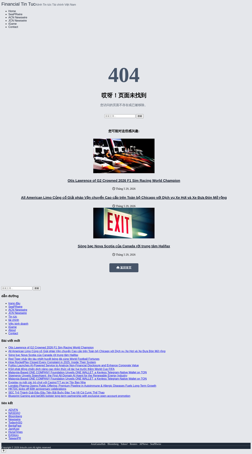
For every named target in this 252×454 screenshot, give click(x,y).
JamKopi (13, 428)
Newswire (14, 419)
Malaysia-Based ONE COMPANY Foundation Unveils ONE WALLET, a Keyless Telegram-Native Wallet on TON (77, 372)
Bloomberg (15, 416)
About (12, 330)
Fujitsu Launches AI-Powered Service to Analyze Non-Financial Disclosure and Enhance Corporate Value (73, 365)
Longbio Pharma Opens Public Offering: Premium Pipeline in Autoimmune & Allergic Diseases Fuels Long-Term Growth (82, 385)
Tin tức (12, 316)
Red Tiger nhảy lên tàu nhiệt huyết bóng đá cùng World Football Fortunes (53, 358)
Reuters (133, 444)
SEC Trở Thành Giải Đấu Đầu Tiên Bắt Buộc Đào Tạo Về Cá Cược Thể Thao (56, 392)
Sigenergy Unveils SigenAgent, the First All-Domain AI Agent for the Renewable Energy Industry (67, 375)
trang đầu (14, 303)
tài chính (13, 320)
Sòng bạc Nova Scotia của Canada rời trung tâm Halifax (124, 246)
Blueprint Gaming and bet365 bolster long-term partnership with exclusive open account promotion (69, 395)
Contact (13, 26)
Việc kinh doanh (18, 323)
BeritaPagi (14, 425)
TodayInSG (15, 422)
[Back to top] (3, 451)
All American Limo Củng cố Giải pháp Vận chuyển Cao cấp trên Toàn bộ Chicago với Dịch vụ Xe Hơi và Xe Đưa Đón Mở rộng (124, 197)
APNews (143, 444)
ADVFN (13, 409)
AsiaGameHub (98, 444)
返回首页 (123, 267)
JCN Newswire (17, 20)
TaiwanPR (14, 438)
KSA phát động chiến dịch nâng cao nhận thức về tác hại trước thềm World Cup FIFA (61, 369)
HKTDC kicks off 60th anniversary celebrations (37, 388)
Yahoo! (124, 444)
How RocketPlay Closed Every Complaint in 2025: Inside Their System (52, 362)
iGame (12, 23)
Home (12, 11)
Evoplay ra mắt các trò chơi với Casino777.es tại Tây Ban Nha (47, 382)
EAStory (13, 435)
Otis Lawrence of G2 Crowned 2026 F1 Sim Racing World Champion (124, 180)
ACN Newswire (17, 17)
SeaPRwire (15, 14)
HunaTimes (15, 432)
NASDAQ (14, 413)
